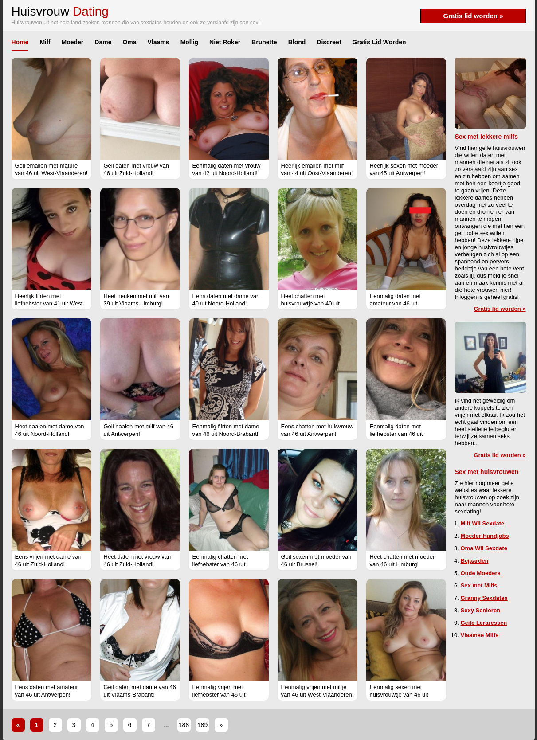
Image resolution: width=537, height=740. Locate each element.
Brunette (264, 42)
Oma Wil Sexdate (484, 548)
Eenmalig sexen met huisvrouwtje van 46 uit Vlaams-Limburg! (399, 694)
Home (20, 42)
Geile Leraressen (484, 622)
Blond (297, 42)
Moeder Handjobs (485, 535)
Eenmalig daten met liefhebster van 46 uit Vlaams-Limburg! (396, 434)
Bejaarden (475, 560)
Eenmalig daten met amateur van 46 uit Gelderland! (395, 303)
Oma (129, 42)
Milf (44, 42)
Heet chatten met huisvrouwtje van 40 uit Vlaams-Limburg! (310, 303)
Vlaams (158, 42)
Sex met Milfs (479, 585)
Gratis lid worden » (473, 16)
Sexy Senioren (481, 610)
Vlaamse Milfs (480, 635)
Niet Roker (224, 42)
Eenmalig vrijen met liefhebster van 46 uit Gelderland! (219, 694)
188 (184, 724)
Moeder (73, 42)
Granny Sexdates (484, 598)
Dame (102, 42)
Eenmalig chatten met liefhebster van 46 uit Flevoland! (220, 564)
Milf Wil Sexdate (483, 523)
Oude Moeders (481, 573)
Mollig (189, 42)
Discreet (329, 42)
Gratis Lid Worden (379, 42)
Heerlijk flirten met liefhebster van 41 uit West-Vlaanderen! (50, 303)
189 (202, 724)
